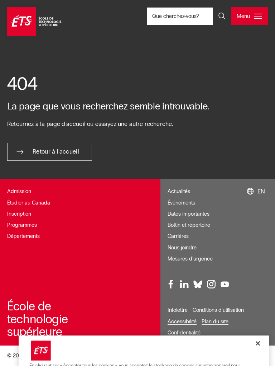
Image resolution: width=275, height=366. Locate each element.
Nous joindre (182, 247)
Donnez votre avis (247, 356)
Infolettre (178, 310)
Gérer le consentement (197, 356)
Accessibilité (182, 321)
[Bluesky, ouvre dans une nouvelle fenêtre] (198, 284)
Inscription (19, 214)
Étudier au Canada (28, 203)
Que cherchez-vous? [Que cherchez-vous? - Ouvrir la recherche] (192, 16)
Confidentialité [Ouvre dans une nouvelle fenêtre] (184, 332)
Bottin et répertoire (189, 225)
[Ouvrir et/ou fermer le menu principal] (249, 16)
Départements (23, 236)
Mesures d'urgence (190, 258)
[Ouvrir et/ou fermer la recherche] (222, 16)
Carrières (178, 236)
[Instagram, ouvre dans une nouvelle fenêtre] (211, 284)
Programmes (22, 225)
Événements (181, 203)
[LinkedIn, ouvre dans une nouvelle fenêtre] (184, 284)
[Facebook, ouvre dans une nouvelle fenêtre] (171, 284)
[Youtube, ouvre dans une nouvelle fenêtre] (225, 284)
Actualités (179, 191)
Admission (19, 191)
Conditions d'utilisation (218, 310)
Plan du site (215, 321)
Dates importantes (188, 214)
